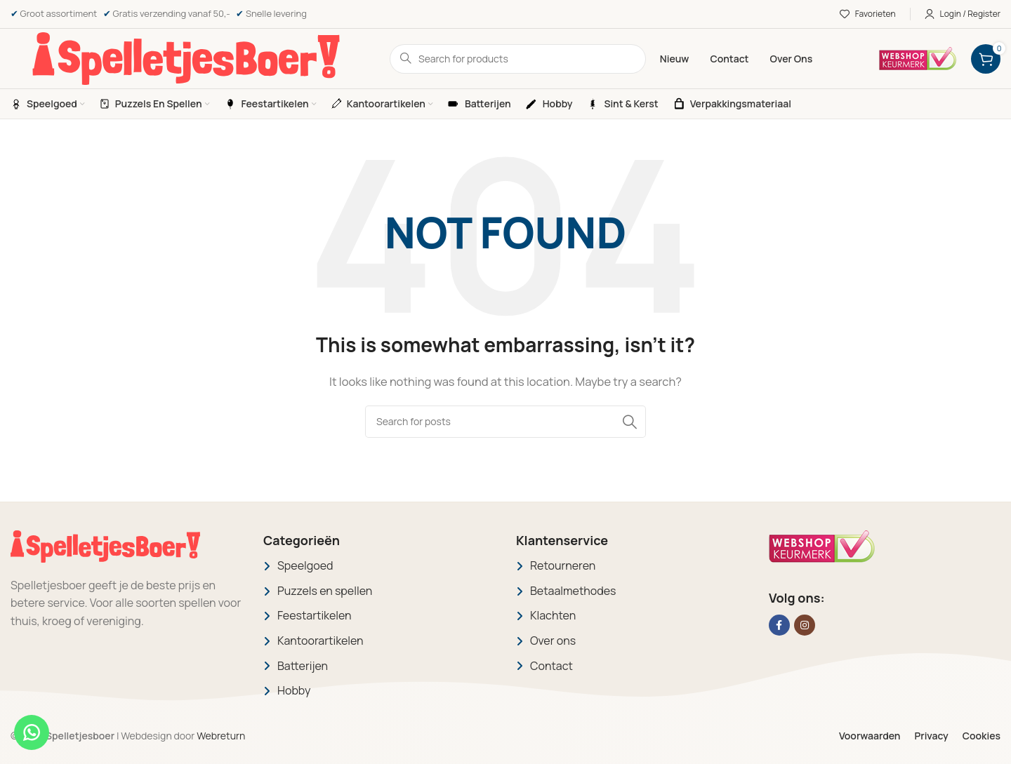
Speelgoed (305, 565)
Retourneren (562, 565)
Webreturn (221, 735)
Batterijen (302, 665)
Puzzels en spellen (324, 590)
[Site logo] (186, 58)
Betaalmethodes (573, 590)
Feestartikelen (314, 615)
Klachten (553, 615)
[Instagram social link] (804, 625)
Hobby (293, 690)
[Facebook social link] (779, 625)
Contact (551, 665)
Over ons (553, 640)
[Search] (505, 422)
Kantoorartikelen (320, 640)
